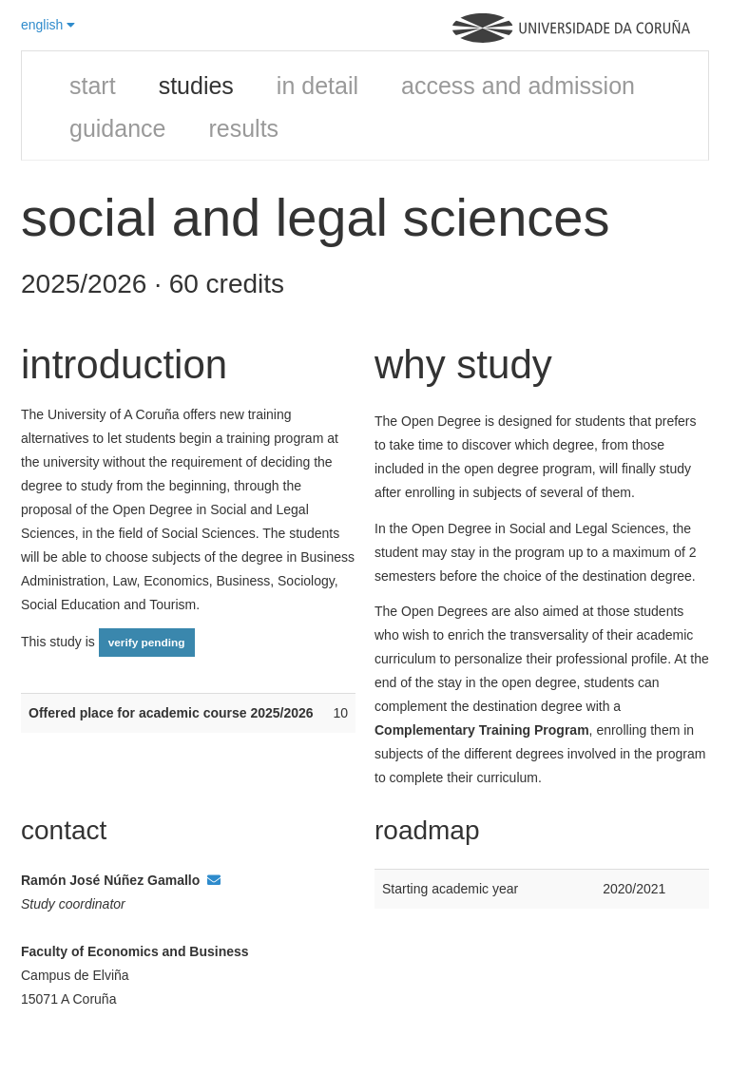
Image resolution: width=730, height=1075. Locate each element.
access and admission (518, 85)
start (92, 85)
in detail (317, 85)
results (243, 128)
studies (196, 85)
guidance (117, 128)
